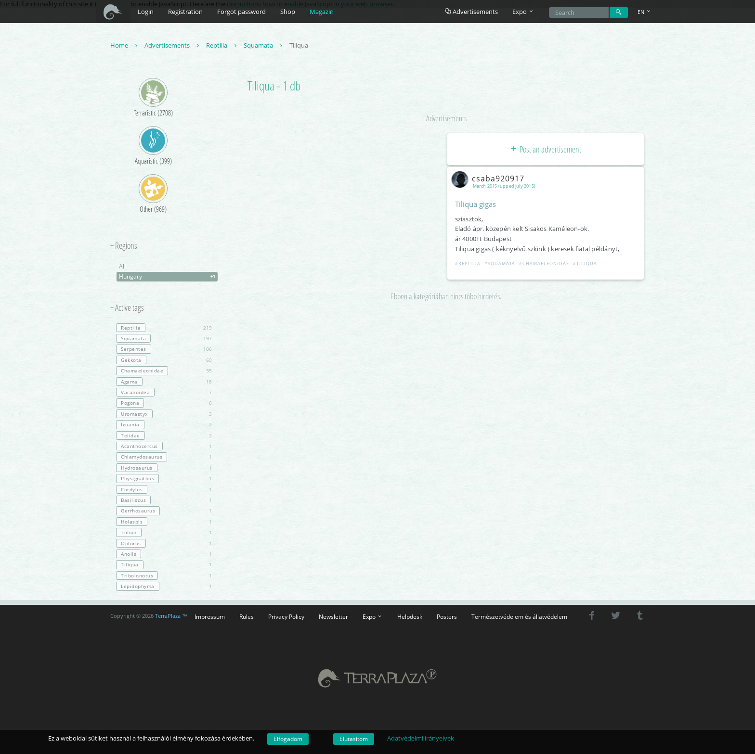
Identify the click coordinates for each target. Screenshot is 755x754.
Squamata (264, 45)
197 (164, 338)
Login (146, 11)
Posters (447, 616)
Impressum (210, 616)
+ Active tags (127, 308)
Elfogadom (287, 739)
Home (125, 45)
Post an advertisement (545, 149)
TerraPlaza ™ (171, 616)
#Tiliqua (585, 263)
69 (164, 360)
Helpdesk (409, 616)
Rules (246, 616)
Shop (287, 11)
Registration (185, 11)
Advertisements (471, 11)
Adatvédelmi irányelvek (420, 738)
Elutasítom (353, 739)
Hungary (168, 276)
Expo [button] (523, 11)
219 (164, 327)
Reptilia (222, 45)
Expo (373, 616)
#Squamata (499, 263)
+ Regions (123, 246)
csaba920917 (489, 178)
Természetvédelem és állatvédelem (519, 616)
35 (164, 370)
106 (164, 349)
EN (645, 11)
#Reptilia (468, 263)
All (122, 266)
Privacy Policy (286, 616)
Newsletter (333, 616)
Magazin (322, 11)
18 (164, 381)
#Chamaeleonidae (544, 263)
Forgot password (241, 11)
